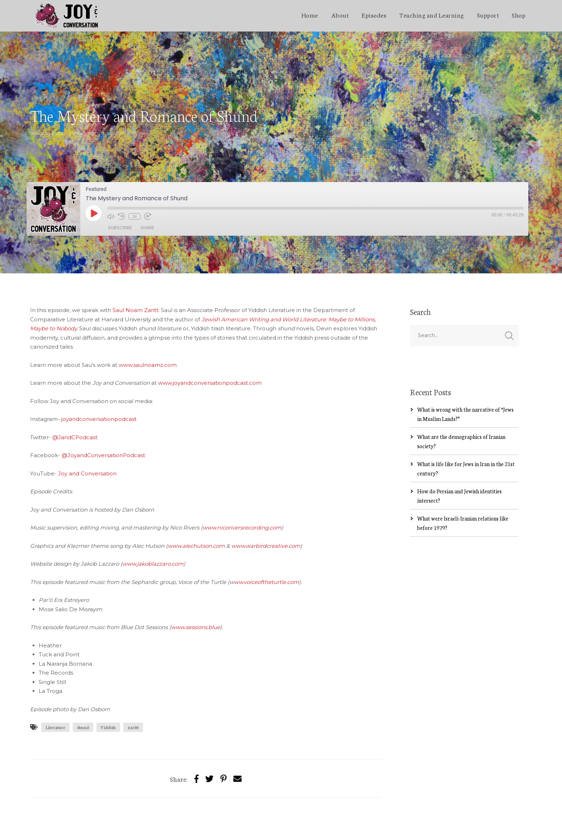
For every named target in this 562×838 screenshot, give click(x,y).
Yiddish (108, 696)
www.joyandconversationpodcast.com (210, 351)
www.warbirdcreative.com (265, 514)
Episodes (374, 14)
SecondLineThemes (137, 826)
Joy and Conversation (87, 441)
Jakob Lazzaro (88, 826)
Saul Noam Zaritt (135, 278)
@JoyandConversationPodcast (103, 423)
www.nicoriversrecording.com (242, 496)
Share (147, 196)
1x (134, 184)
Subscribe (120, 196)
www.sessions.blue (195, 595)
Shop (518, 14)
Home (309, 14)
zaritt (133, 696)
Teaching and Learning (431, 14)
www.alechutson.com (196, 514)
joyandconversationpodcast (99, 387)
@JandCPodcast (74, 405)
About (340, 14)
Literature (55, 696)
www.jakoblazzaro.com (153, 532)
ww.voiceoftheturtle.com (266, 550)
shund (83, 696)
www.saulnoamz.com (148, 333)
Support (488, 14)
